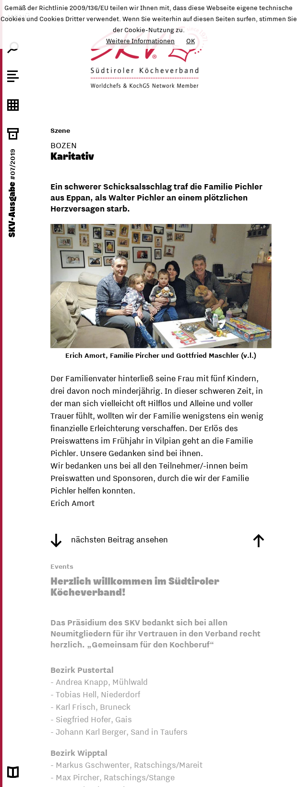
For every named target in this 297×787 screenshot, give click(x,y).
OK (190, 40)
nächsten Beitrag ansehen (109, 539)
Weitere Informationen (140, 40)
